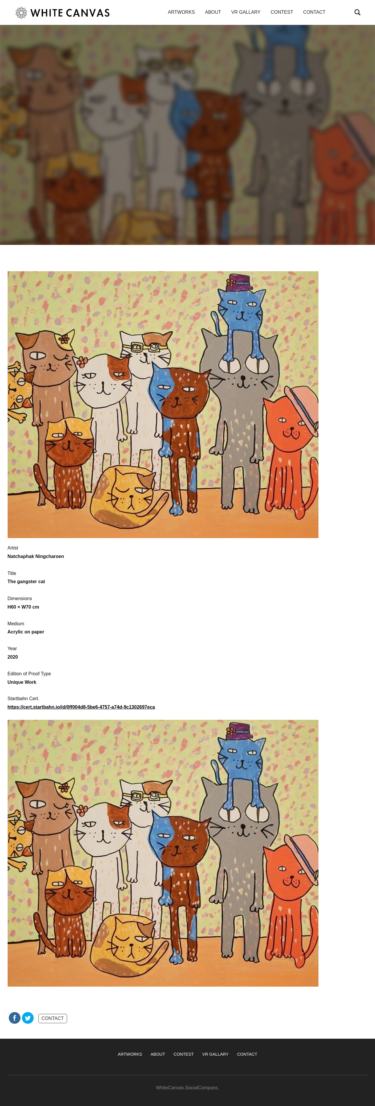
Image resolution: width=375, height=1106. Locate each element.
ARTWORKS (181, 12)
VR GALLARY (245, 12)
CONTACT (314, 12)
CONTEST (282, 12)
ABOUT (213, 12)
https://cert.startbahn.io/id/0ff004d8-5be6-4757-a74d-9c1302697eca (81, 707)
